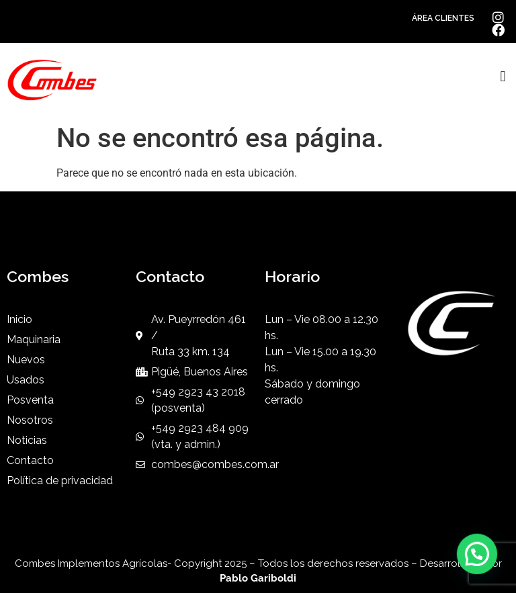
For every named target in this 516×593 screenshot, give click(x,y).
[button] (503, 77)
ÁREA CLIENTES (443, 18)
